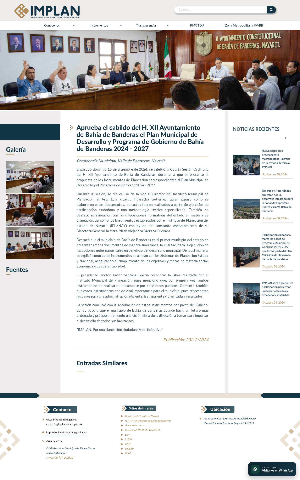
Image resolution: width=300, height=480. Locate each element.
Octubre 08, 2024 (273, 302)
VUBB (128, 439)
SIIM (127, 434)
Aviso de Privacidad (59, 457)
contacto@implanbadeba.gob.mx (64, 424)
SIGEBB (129, 448)
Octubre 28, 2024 (273, 266)
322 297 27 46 (54, 440)
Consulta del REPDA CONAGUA (142, 429)
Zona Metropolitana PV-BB (244, 25)
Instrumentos (106, 25)
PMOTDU (197, 25)
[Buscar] (221, 10)
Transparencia (153, 25)
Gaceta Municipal (134, 425)
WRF (127, 453)
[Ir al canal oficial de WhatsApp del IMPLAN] (272, 469)
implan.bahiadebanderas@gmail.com (66, 432)
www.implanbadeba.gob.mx (61, 419)
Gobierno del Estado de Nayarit (142, 416)
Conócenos (60, 25)
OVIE (128, 444)
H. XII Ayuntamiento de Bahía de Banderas (148, 420)
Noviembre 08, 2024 (275, 174)
